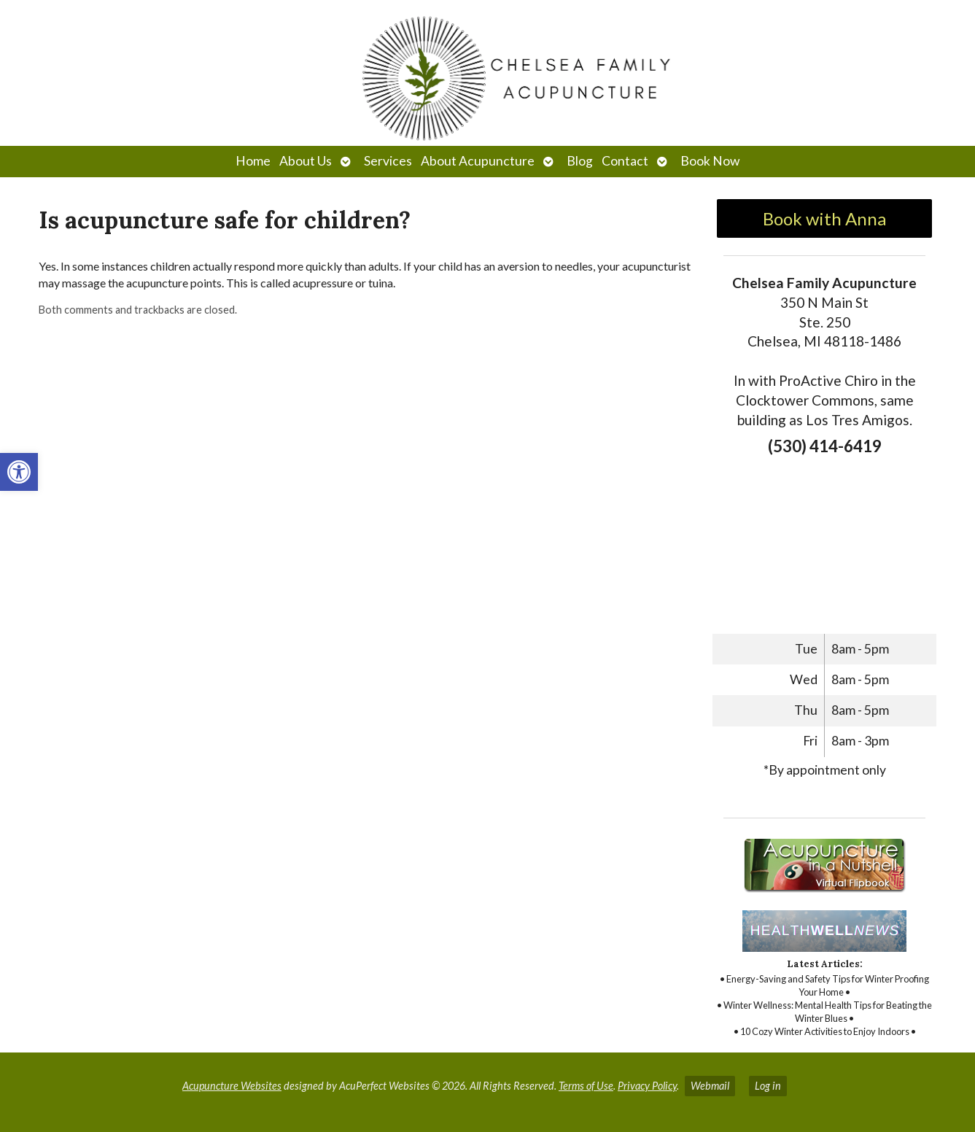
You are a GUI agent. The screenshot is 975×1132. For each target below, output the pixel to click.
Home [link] (253, 160)
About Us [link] (305, 160)
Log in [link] (768, 1085)
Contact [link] (625, 160)
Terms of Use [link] (586, 1085)
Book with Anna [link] (824, 218)
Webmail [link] (710, 1085)
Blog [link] (580, 160)
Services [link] (388, 160)
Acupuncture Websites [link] (231, 1085)
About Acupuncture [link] (478, 160)
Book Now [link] (709, 160)
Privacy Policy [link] (647, 1085)
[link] (19, 472)
